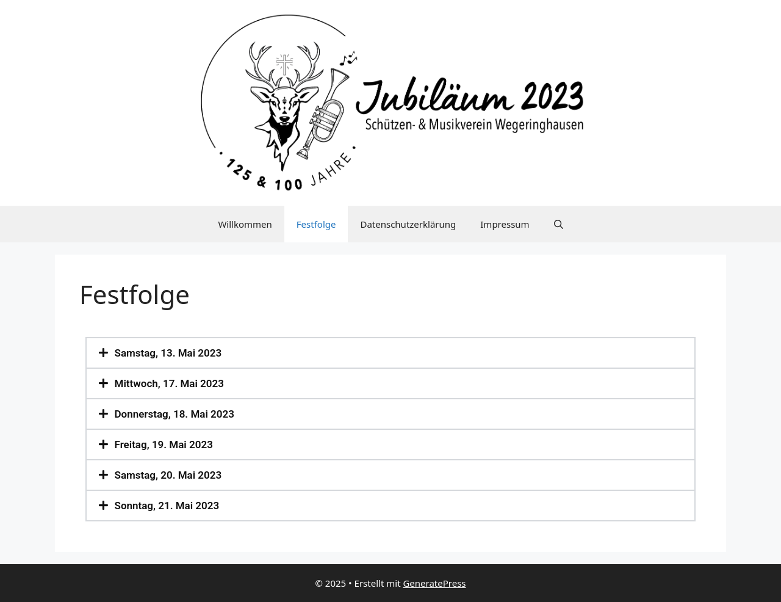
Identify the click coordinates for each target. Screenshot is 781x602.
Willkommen (245, 224)
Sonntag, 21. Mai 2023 (167, 505)
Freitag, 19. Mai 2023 (164, 444)
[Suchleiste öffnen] (558, 224)
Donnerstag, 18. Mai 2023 (174, 414)
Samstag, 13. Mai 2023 (168, 353)
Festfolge (316, 224)
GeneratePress (434, 583)
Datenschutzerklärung (408, 224)
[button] (390, 353)
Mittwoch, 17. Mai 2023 (169, 383)
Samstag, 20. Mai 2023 (168, 475)
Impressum (504, 224)
